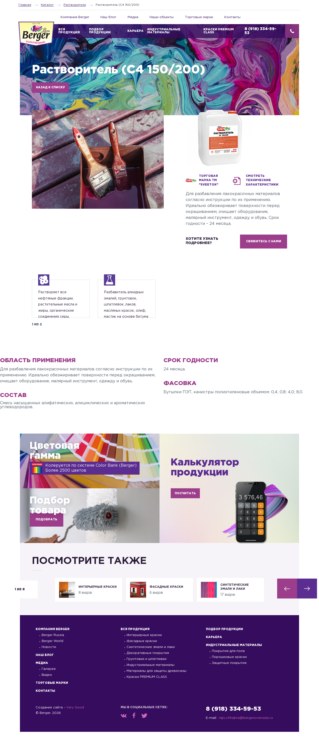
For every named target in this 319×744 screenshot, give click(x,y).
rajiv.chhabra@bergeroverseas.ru (246, 730)
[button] (287, 601)
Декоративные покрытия (148, 665)
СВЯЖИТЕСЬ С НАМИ (263, 241)
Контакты (232, 17)
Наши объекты (162, 17)
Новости (49, 659)
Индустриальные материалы (163, 31)
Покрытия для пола (228, 663)
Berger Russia (53, 647)
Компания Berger (75, 17)
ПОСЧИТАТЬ (185, 505)
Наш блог (108, 17)
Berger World (52, 653)
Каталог (47, 4)
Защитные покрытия (229, 675)
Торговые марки (199, 17)
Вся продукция (135, 641)
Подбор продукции (100, 31)
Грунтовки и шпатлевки (146, 671)
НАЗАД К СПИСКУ (50, 87)
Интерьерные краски (144, 647)
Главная (24, 4)
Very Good (75, 719)
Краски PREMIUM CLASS (218, 31)
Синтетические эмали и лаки (151, 659)
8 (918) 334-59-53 (233, 721)
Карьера (135, 31)
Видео (47, 687)
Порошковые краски (229, 669)
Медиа (133, 17)
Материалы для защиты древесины (156, 683)
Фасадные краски (142, 653)
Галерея (49, 681)
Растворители (75, 4)
